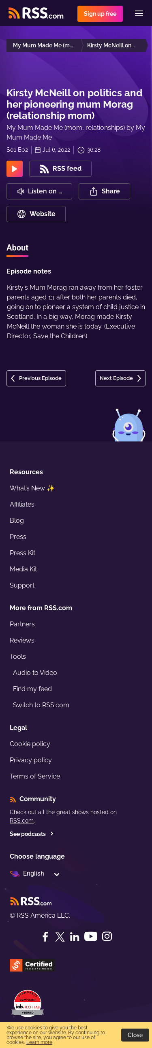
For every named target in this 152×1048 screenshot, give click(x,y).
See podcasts (32, 834)
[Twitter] (60, 937)
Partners (22, 624)
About (17, 247)
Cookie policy (30, 744)
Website (36, 214)
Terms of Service (35, 776)
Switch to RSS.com (41, 705)
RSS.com (22, 820)
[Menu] (139, 13)
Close (135, 1035)
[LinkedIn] (74, 937)
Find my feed (32, 689)
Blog (17, 520)
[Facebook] (45, 937)
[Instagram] (107, 936)
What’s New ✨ (32, 488)
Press (18, 537)
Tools (18, 656)
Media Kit (23, 569)
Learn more (39, 1042)
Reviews (22, 640)
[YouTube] (90, 936)
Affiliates (22, 504)
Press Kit (22, 553)
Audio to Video (35, 673)
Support (22, 585)
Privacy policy (31, 760)
